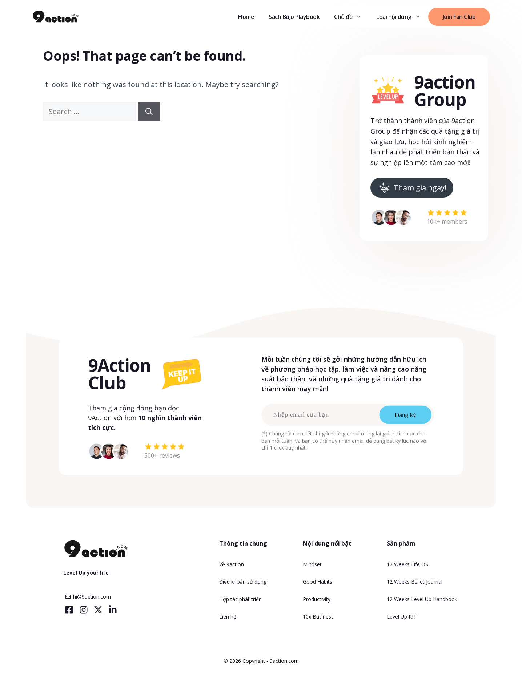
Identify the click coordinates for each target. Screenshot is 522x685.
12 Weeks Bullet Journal (414, 581)
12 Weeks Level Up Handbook (422, 599)
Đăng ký (405, 415)
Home (246, 17)
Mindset (312, 564)
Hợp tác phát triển (240, 599)
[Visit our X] (98, 610)
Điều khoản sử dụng (242, 581)
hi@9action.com (92, 596)
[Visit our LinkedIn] (113, 610)
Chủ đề (351, 17)
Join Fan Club (459, 17)
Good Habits (317, 581)
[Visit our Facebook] (69, 610)
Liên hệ (227, 616)
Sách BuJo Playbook (294, 17)
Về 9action (231, 564)
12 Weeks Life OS (407, 564)
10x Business (318, 616)
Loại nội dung (402, 17)
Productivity (316, 599)
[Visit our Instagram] (83, 610)
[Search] (149, 111)
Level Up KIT (402, 616)
